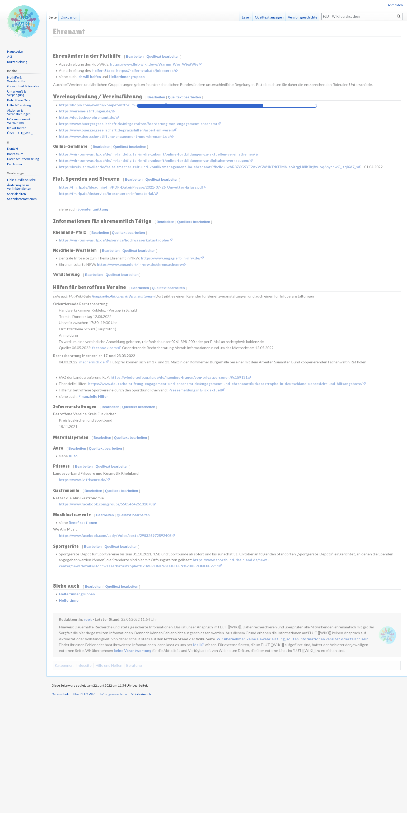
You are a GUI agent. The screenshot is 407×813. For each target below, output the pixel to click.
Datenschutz (61, 808)
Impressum (15, 154)
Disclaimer (14, 164)
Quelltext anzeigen (269, 17)
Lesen (246, 17)
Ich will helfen (16, 128)
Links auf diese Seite (21, 180)
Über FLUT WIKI (84, 808)
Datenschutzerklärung (23, 159)
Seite (53, 17)
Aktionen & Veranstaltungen (19, 112)
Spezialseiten (16, 194)
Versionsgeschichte (302, 17)
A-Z (9, 56)
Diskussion (69, 17)
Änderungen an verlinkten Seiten (19, 187)
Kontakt (12, 148)
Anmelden (395, 5)
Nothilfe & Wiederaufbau (17, 79)
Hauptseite (15, 51)
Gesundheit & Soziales (23, 86)
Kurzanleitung (17, 62)
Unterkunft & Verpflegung (16, 93)
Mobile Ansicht (141, 808)
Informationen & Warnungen (19, 121)
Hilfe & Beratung (19, 105)
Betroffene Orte (18, 100)
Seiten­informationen (22, 199)
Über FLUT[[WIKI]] (20, 133)
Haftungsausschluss (113, 808)
